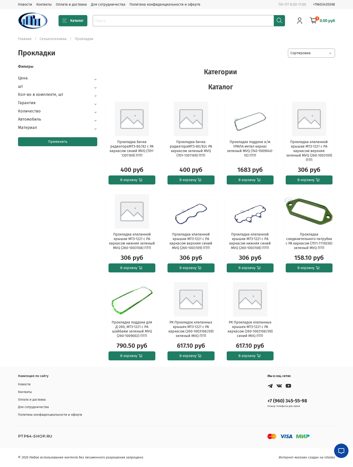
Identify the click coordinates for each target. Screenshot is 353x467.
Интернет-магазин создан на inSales (307, 457)
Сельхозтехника (53, 39)
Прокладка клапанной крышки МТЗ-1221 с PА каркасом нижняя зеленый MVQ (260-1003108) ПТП (132, 241)
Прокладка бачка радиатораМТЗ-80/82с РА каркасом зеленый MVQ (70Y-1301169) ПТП (191, 148)
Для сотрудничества (108, 4)
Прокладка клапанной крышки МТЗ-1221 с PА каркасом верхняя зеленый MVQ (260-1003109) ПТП (309, 151)
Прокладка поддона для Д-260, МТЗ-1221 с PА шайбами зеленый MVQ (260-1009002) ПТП (132, 329)
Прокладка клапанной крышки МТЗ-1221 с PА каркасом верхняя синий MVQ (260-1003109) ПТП (191, 241)
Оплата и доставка (71, 4)
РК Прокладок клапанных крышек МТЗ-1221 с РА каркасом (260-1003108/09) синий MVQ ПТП (250, 329)
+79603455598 (324, 4)
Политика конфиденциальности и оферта (164, 4)
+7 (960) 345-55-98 (287, 401)
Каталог (73, 20)
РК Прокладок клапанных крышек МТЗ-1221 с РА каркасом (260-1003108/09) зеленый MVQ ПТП (190, 329)
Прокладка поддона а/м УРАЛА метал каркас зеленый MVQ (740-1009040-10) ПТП (250, 148)
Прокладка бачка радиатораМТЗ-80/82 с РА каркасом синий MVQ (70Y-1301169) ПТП (132, 148)
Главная (25, 39)
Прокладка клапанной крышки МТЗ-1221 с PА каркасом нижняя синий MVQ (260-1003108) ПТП (250, 241)
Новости (25, 4)
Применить (57, 141)
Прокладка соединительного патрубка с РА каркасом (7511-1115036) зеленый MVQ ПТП (309, 241)
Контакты (44, 4)
